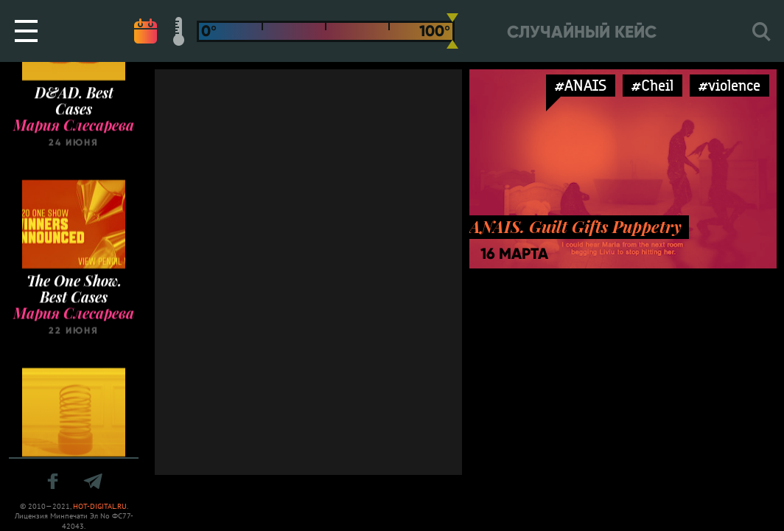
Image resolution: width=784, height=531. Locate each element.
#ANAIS (580, 85)
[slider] (452, 31)
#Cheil (652, 85)
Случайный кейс (582, 32)
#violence (729, 85)
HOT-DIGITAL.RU (100, 506)
